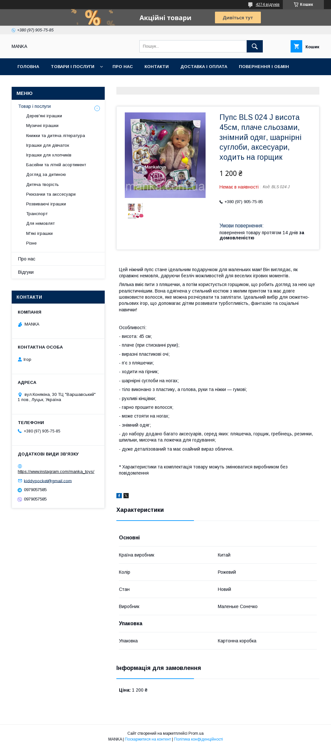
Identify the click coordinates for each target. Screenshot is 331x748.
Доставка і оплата (203, 66)
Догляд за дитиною (46, 174)
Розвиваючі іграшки (46, 203)
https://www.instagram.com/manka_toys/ (56, 471)
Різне (31, 243)
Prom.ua (196, 733)
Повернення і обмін (264, 66)
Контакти (156, 66)
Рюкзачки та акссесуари (51, 194)
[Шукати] (255, 46)
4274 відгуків (268, 4)
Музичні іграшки (42, 125)
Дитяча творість (42, 184)
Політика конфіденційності (198, 739)
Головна (28, 66)
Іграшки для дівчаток (47, 145)
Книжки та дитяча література (55, 135)
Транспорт (37, 213)
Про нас (122, 66)
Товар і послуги (34, 106)
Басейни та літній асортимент (56, 164)
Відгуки (26, 272)
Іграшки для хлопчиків (48, 155)
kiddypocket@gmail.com (48, 480)
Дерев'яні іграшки (44, 115)
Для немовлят (40, 223)
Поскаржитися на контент (148, 739)
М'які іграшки (39, 233)
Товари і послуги (72, 66)
